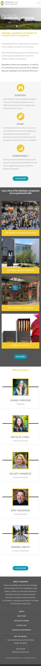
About (21, 611)
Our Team (21, 616)
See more (20, 357)
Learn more (20, 178)
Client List (21, 625)
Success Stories (21, 621)
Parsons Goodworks (21, 630)
